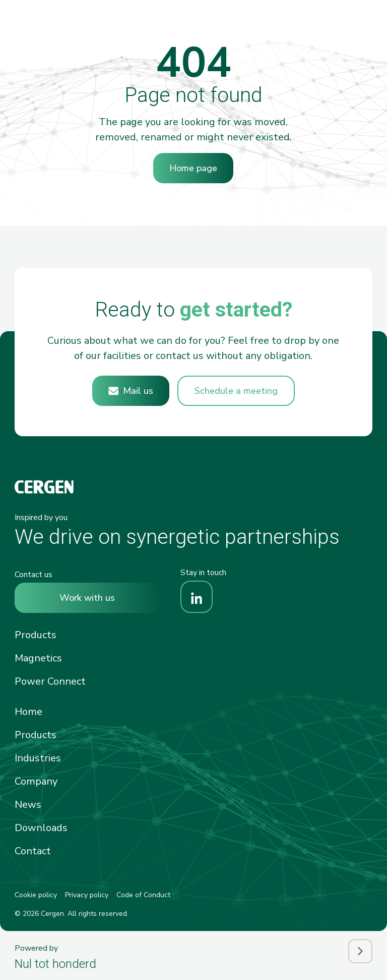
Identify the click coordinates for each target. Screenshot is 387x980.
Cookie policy (36, 895)
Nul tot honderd (55, 964)
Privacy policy (86, 895)
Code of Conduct (143, 895)
